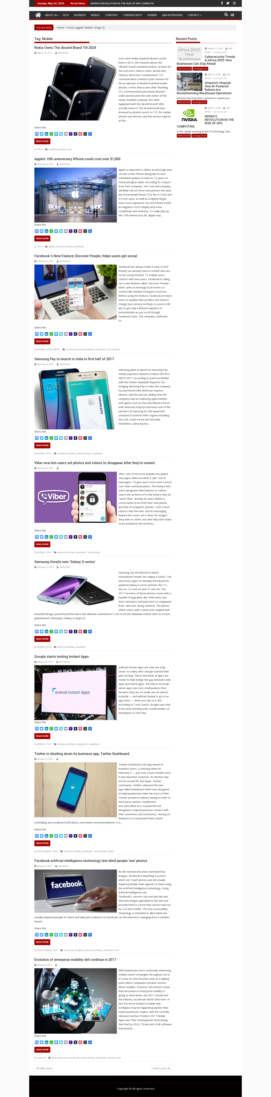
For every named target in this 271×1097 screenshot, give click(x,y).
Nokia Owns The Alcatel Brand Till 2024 (65, 48)
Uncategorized (200, 68)
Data (54, 1057)
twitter (111, 851)
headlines (53, 149)
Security (111, 1057)
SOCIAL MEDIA (53, 349)
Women (152, 15)
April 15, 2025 (213, 74)
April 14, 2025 (213, 107)
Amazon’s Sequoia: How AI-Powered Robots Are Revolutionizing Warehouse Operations (143, 3)
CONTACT (193, 15)
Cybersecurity (132, 15)
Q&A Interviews (172, 15)
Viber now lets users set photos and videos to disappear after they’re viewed (94, 463)
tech (70, 149)
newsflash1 (79, 246)
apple (51, 246)
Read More (42, 141)
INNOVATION (184, 102)
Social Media (113, 349)
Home (60, 27)
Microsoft (81, 1057)
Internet (89, 950)
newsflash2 (97, 453)
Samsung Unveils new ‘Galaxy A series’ (64, 562)
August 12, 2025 (214, 48)
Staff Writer (62, 52)
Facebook (71, 349)
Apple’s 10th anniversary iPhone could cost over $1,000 (77, 159)
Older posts (45, 1068)
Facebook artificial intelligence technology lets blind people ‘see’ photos (90, 861)
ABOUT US (51, 15)
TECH (65, 15)
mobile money (83, 453)
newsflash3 (108, 950)
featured (60, 246)
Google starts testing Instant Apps (61, 656)
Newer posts (160, 1068)
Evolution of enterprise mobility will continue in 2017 (75, 960)
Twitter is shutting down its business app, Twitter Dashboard (81, 754)
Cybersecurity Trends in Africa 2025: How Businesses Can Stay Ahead (189, 54)
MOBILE (95, 15)
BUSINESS (80, 15)
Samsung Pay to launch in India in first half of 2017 (74, 359)
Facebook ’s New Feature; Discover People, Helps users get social (85, 256)
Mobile (62, 149)
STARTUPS (111, 15)
